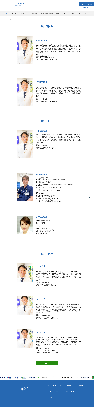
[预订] (47, 363)
